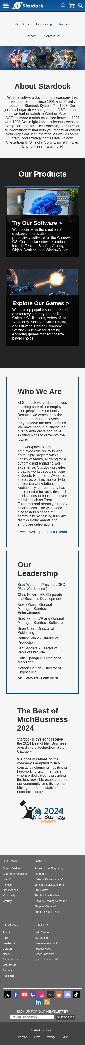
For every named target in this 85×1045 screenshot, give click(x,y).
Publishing (9, 975)
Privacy (50, 1037)
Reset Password (44, 954)
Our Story (22, 24)
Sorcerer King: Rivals (47, 911)
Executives (26, 532)
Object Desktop (12, 868)
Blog (5, 937)
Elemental (40, 873)
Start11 (7, 879)
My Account (41, 937)
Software (12, 861)
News (6, 954)
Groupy (7, 901)
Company (11, 925)
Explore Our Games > (40, 303)
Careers (31, 36)
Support (42, 925)
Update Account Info (46, 959)
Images (64, 24)
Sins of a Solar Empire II (49, 884)
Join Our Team (55, 532)
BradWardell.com (32, 589)
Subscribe (65, 1017)
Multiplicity (9, 895)
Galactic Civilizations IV (48, 879)
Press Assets (10, 959)
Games (40, 861)
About (6, 932)
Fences (7, 884)
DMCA (64, 1037)
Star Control (41, 890)
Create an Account (45, 943)
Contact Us (52, 36)
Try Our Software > (37, 223)
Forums (7, 970)
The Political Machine (47, 895)
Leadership (44, 24)
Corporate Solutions (15, 873)
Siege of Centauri (45, 906)
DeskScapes (10, 890)
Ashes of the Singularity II (49, 868)
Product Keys (42, 948)
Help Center (41, 932)
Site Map (22, 1037)
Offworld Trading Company (50, 901)
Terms (36, 1037)
